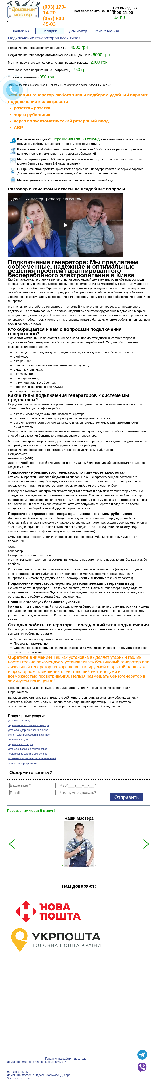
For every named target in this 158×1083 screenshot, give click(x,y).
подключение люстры (20, 744)
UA (116, 18)
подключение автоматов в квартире (28, 725)
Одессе (40, 1075)
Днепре (65, 1075)
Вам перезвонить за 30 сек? (95, 11)
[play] (66, 225)
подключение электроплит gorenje (27, 753)
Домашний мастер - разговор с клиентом (46, 199)
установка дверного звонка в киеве (28, 730)
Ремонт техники (107, 31)
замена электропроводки (22, 763)
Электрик (50, 31)
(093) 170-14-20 (54, 9)
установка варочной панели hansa (27, 749)
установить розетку (19, 720)
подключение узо (18, 739)
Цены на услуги (55, 1061)
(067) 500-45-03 (54, 21)
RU (122, 18)
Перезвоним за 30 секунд (76, 139)
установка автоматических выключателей (32, 758)
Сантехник (21, 31)
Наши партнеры (17, 1071)
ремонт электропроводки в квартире (29, 734)
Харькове (52, 1075)
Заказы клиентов (18, 1078)
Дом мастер (78, 31)
